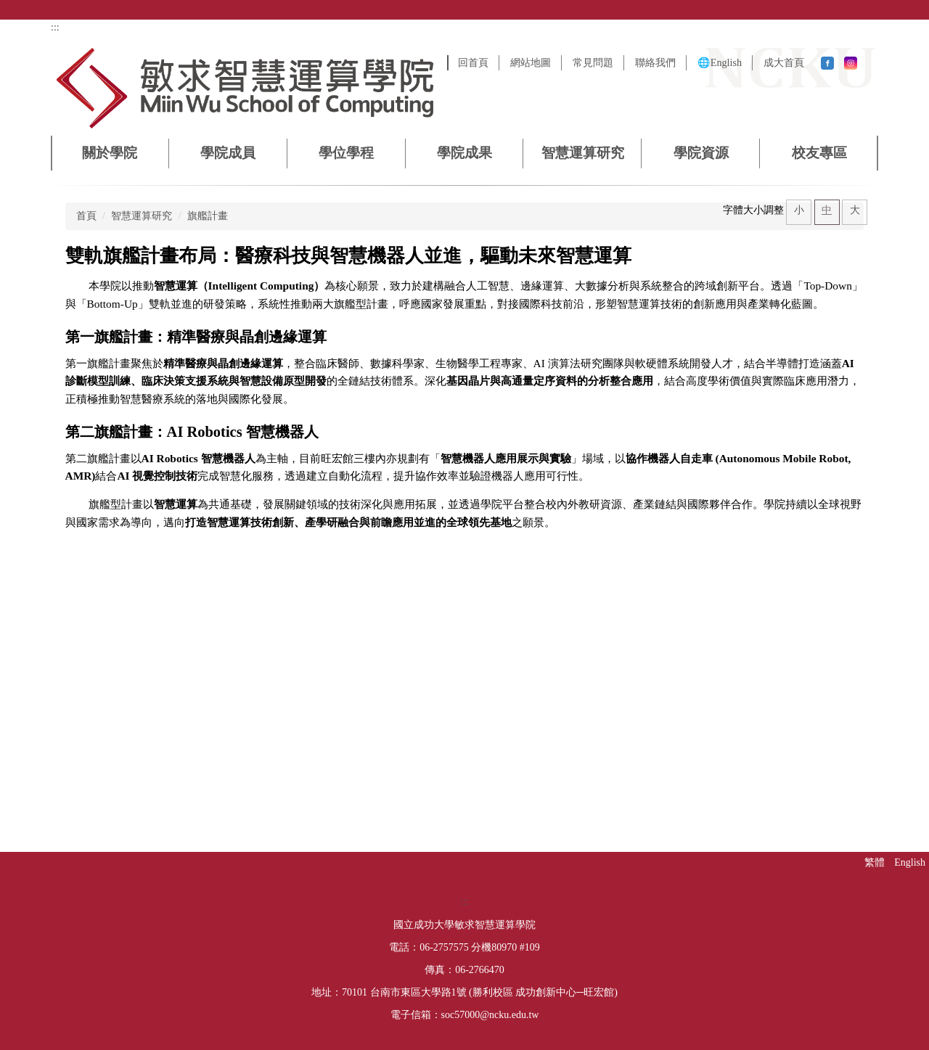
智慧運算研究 (141, 215)
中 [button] (827, 210)
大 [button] (855, 210)
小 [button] (799, 210)
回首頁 (473, 62)
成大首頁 (784, 62)
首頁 (86, 215)
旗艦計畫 (207, 215)
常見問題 (593, 62)
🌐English (719, 62)
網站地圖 (530, 62)
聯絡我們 (655, 62)
